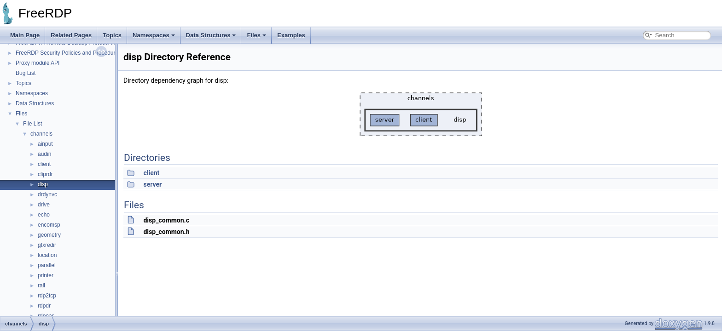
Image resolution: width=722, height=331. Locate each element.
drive (44, 204)
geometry (49, 235)
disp (43, 184)
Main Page (25, 35)
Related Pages (71, 35)
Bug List (25, 73)
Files (256, 35)
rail (41, 285)
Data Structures (211, 35)
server (152, 184)
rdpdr (44, 305)
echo (44, 214)
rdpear (46, 316)
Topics (112, 35)
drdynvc (47, 194)
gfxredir (47, 245)
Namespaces (154, 35)
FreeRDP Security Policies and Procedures (68, 53)
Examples (291, 35)
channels (41, 134)
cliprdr (45, 174)
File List (32, 123)
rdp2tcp (47, 295)
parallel (47, 265)
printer (45, 275)
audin (44, 154)
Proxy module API (37, 63)
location (47, 255)
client (44, 164)
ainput (45, 144)
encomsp (49, 225)
